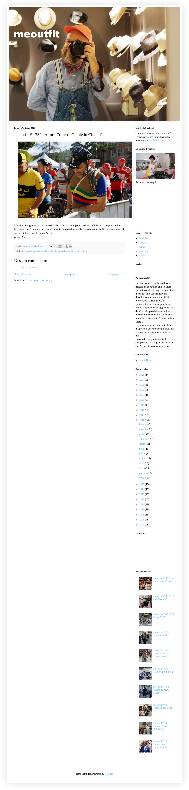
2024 (142, 379)
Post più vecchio (115, 274)
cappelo (36, 251)
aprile (142, 463)
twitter (142, 247)
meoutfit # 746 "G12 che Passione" (163, 598)
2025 (142, 374)
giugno (142, 453)
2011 (142, 504)
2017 (142, 415)
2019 (142, 405)
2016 (142, 420)
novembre (144, 429)
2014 (142, 489)
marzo (142, 468)
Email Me (144, 238)
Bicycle (28, 251)
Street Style (76, 251)
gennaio (143, 478)
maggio (143, 458)
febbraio (143, 473)
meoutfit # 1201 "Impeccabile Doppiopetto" (161, 744)
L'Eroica (66, 251)
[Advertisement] (153, 207)
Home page (69, 274)
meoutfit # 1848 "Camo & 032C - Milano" (161, 689)
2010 (142, 509)
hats (59, 251)
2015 (142, 484)
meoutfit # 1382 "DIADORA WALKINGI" (161, 653)
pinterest (143, 255)
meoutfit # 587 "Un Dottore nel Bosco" (163, 580)
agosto (142, 443)
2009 (142, 514)
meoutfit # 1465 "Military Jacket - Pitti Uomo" (162, 726)
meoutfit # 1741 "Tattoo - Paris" (161, 634)
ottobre (142, 434)
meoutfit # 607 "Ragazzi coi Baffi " (163, 706)
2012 (142, 499)
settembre (144, 439)
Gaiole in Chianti (49, 251)
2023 (142, 384)
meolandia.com (156, 140)
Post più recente (23, 274)
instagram (144, 251)
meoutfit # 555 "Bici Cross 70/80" (163, 616)
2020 (142, 400)
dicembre (144, 424)
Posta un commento (28, 267)
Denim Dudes (145, 360)
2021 (142, 395)
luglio (142, 448)
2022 (142, 390)
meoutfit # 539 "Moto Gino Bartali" (163, 670)
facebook (143, 242)
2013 (142, 494)
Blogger (109, 774)
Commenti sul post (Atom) (38, 280)
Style (85, 251)
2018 (142, 410)
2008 (142, 519)
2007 (142, 524)
